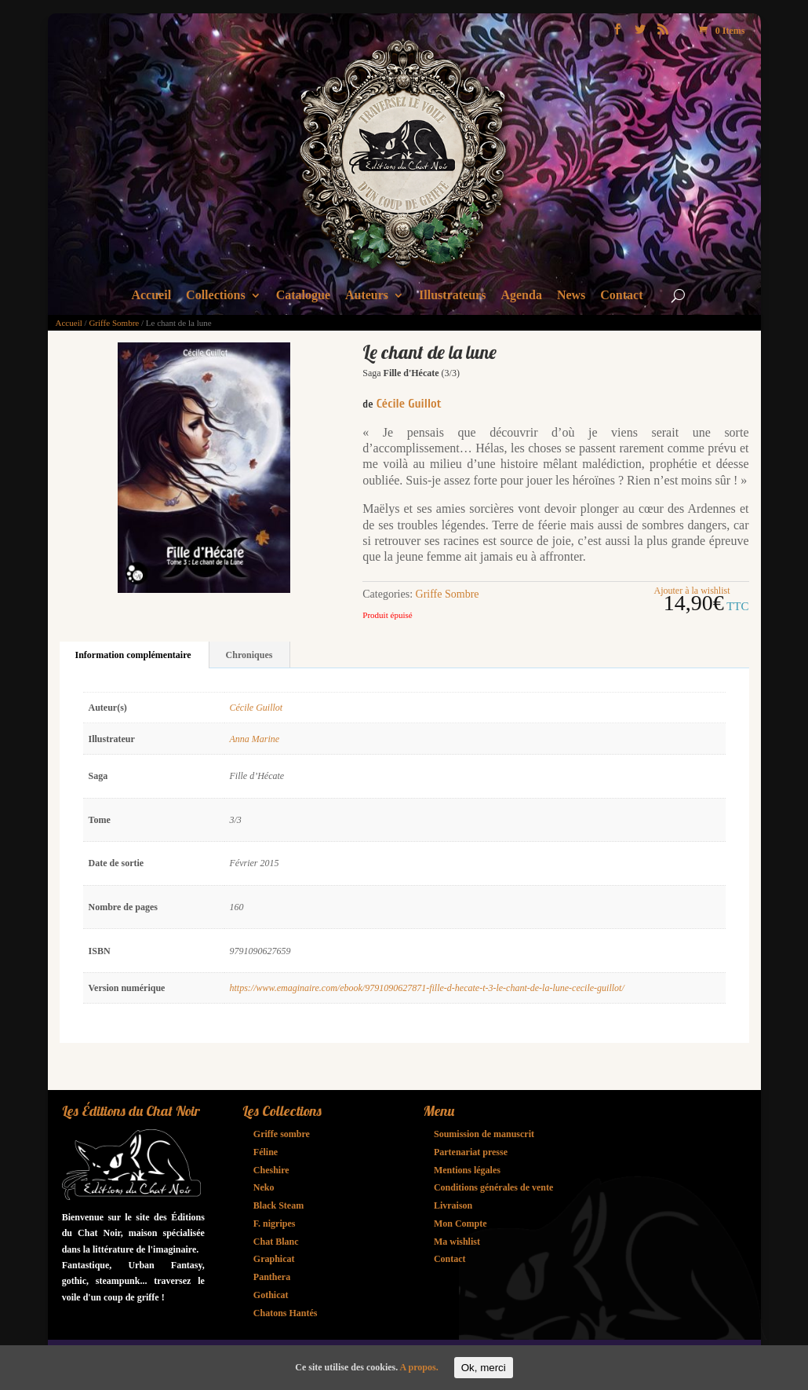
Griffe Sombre (114, 322)
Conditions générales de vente (493, 1187)
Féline (265, 1152)
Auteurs (366, 296)
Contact (621, 296)
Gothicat (271, 1294)
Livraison (453, 1205)
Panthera (271, 1276)
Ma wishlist (457, 1241)
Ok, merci (483, 1368)
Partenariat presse (471, 1152)
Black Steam (278, 1205)
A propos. (419, 1367)
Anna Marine (255, 738)
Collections (216, 296)
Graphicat (274, 1258)
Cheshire (271, 1170)
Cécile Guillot (409, 404)
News (571, 296)
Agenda (520, 296)
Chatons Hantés (285, 1313)
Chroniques (249, 654)
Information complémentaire (133, 654)
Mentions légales (467, 1170)
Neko (264, 1187)
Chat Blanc (276, 1241)
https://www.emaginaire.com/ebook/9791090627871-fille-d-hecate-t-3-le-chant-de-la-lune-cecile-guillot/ (427, 987)
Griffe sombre (281, 1133)
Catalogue (303, 296)
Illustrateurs (452, 296)
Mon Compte (460, 1223)
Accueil (151, 296)
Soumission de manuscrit (484, 1133)
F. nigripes (274, 1223)
